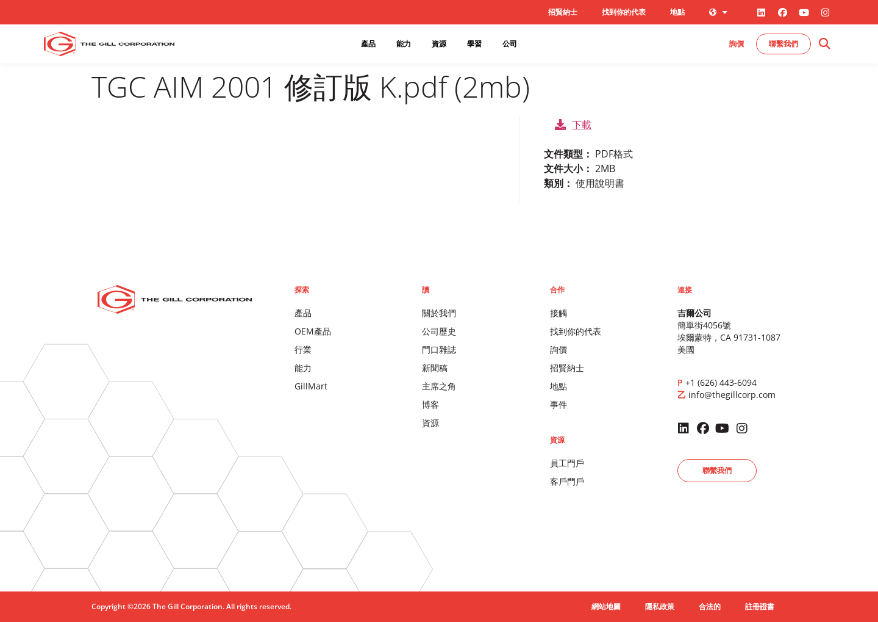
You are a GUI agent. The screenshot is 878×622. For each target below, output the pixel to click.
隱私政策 (659, 606)
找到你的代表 (624, 12)
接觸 (558, 313)
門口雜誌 (439, 349)
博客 (430, 404)
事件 (558, 404)
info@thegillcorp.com (732, 394)
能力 (303, 368)
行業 (303, 349)
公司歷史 (439, 331)
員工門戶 (567, 463)
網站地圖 (606, 606)
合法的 (710, 606)
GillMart (310, 386)
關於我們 (439, 313)
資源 (430, 423)
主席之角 (439, 386)
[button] (824, 44)
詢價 (558, 349)
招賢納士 (562, 12)
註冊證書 (759, 606)
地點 (677, 12)
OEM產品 (312, 331)
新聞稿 (435, 368)
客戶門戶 (567, 481)
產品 (303, 313)
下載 (573, 124)
